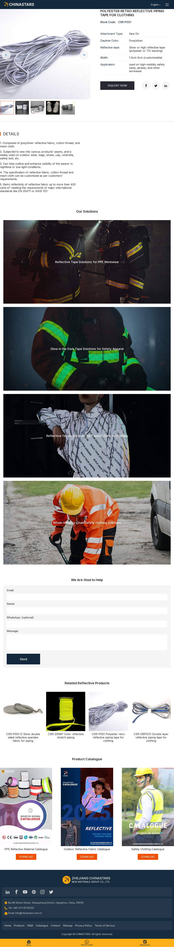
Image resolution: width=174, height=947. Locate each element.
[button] (166, 4)
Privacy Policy (83, 925)
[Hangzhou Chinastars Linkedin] (7, 892)
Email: (10, 590)
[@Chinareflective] (51, 892)
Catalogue (42, 925)
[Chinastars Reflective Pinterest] (33, 892)
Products (19, 925)
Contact (55, 925)
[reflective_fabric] (42, 892)
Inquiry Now (117, 85)
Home (7, 925)
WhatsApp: (20, 617)
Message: (13, 631)
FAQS (30, 925)
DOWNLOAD (26, 856)
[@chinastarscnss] (16, 892)
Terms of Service (105, 925)
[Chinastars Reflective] (25, 892)
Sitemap (68, 925)
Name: (11, 603)
